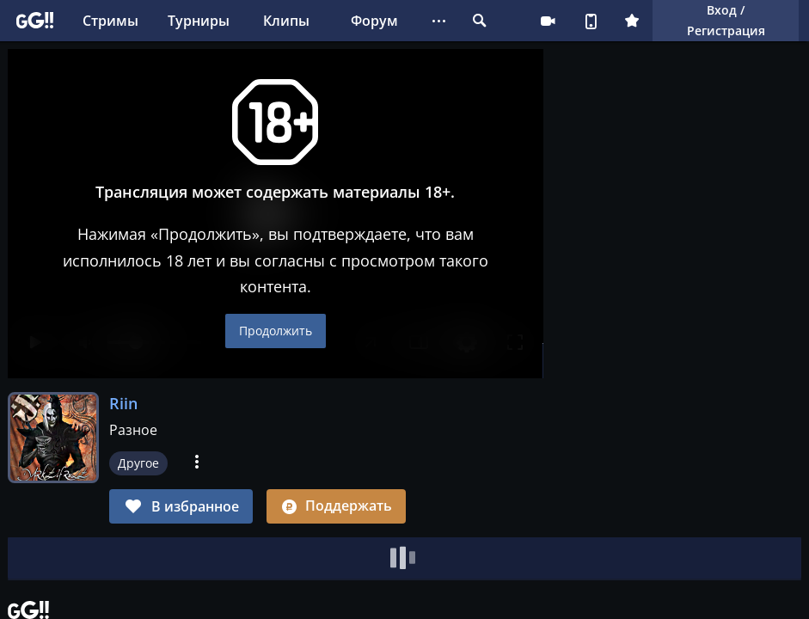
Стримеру (547, 20)
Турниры (199, 20)
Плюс (632, 20)
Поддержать (336, 505)
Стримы (110, 20)
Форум (374, 20)
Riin (123, 403)
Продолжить (275, 330)
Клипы (286, 20)
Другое (138, 463)
